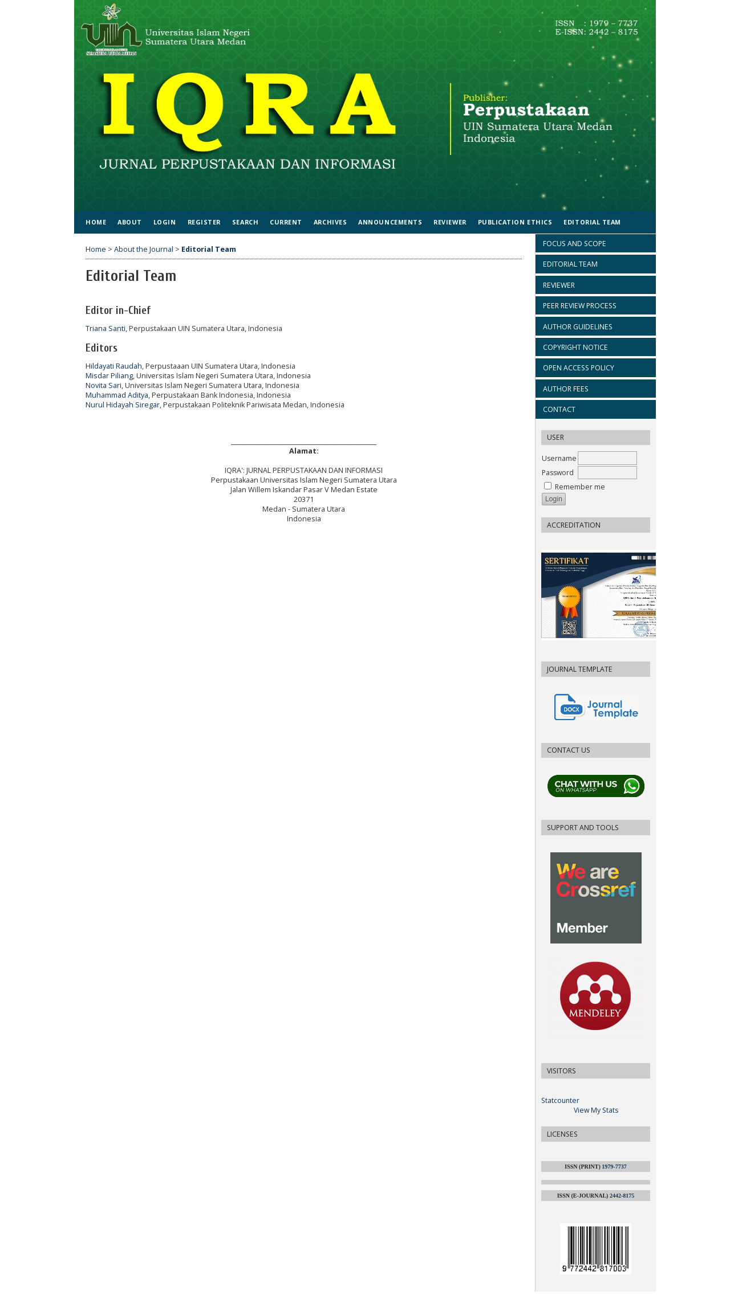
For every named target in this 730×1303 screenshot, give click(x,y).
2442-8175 (622, 1195)
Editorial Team (592, 222)
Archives (330, 222)
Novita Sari (103, 385)
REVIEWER (559, 285)
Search (245, 222)
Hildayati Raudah (114, 366)
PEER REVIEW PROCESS (580, 306)
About (129, 222)
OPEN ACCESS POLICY (578, 368)
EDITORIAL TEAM (570, 264)
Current (286, 222)
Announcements (390, 222)
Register (204, 222)
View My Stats (596, 1110)
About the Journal (143, 249)
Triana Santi (105, 328)
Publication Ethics (515, 222)
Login (164, 222)
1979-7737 (614, 1166)
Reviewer (449, 222)
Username (559, 458)
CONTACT (559, 409)
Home (96, 222)
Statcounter (560, 1100)
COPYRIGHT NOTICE (575, 347)
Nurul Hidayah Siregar (123, 405)
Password (558, 472)
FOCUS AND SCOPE (574, 243)
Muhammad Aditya (117, 395)
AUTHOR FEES (566, 389)
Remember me (580, 487)
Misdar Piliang (109, 376)
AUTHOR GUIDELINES (578, 327)
